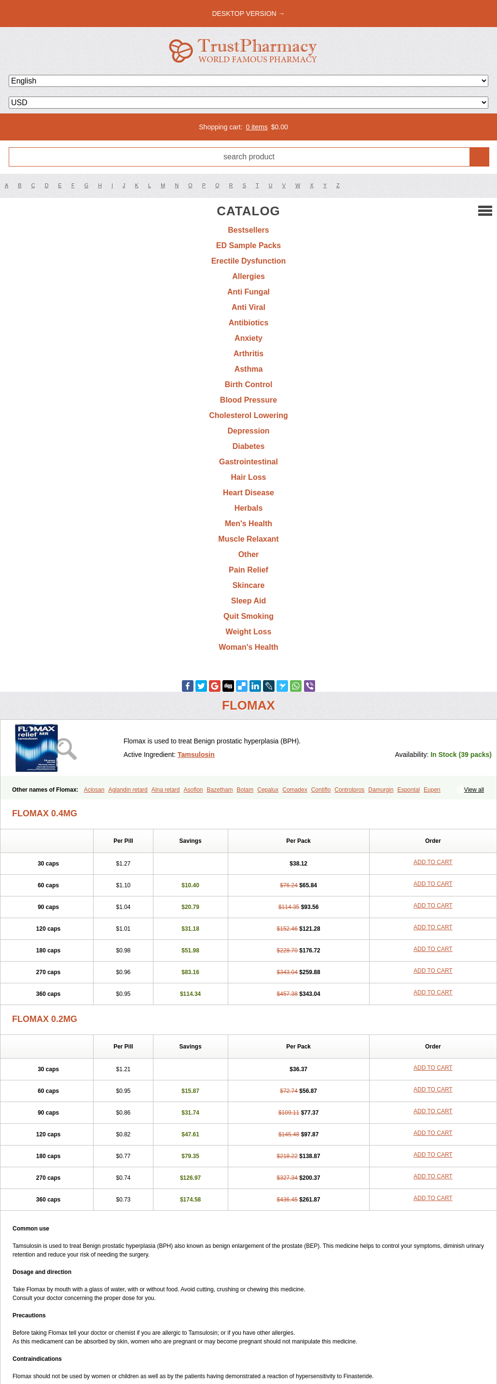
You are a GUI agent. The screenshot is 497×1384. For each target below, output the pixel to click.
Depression (248, 431)
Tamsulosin (196, 754)
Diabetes (249, 446)
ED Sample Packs (248, 245)
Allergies (248, 276)
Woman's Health (248, 647)
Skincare (249, 585)
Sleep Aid (248, 601)
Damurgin (380, 789)
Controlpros (349, 789)
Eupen (432, 789)
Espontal (408, 789)
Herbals (249, 508)
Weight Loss (249, 632)
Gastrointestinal (248, 462)
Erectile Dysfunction (248, 261)
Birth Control (249, 384)
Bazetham (220, 789)
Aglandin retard (127, 789)
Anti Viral (248, 307)
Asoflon (193, 789)
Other (248, 554)
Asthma (249, 369)
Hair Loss (248, 477)
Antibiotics (249, 323)
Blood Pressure (248, 400)
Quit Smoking (248, 616)
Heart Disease (248, 493)
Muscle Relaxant (248, 539)
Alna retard (166, 789)
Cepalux (267, 789)
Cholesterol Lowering (248, 415)
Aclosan (94, 789)
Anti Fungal (248, 292)
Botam (245, 789)
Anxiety (248, 338)
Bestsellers (248, 230)
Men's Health (248, 523)
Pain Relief (248, 570)
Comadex (294, 789)
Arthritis (248, 353)
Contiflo (321, 789)
